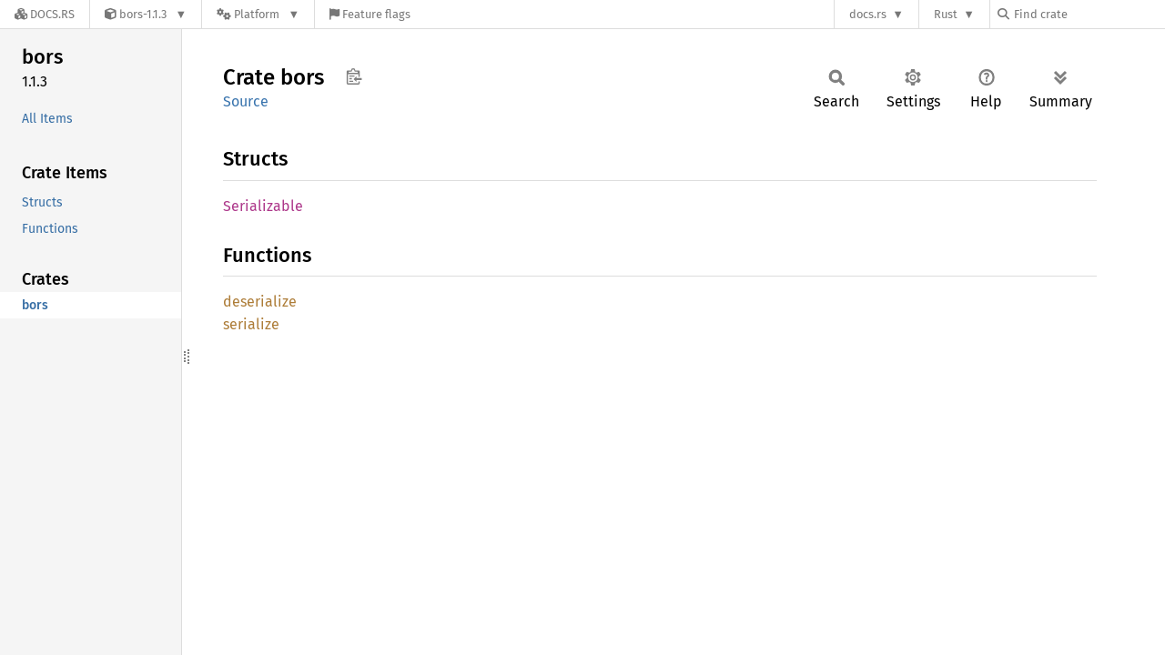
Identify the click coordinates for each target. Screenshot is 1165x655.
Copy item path (354, 76)
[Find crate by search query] (1088, 14)
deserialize (260, 301)
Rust (945, 14)
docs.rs (867, 14)
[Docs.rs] (44, 14)
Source (245, 101)
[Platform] (258, 14)
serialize (251, 324)
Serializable (263, 206)
